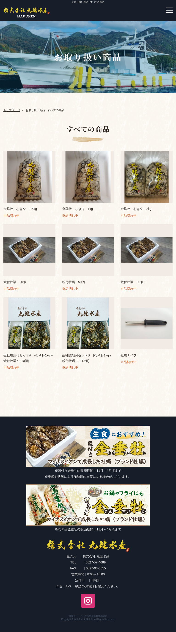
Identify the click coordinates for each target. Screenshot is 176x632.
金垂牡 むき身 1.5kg (20, 209)
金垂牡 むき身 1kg (77, 209)
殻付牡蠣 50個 (73, 282)
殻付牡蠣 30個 (132, 282)
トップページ (11, 110)
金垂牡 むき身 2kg (136, 209)
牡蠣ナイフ (129, 355)
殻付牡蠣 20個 (14, 282)
